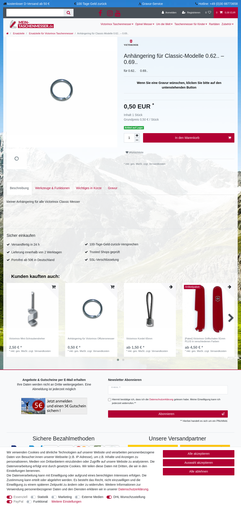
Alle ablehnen (198, 471)
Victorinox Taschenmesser (116, 24)
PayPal (18, 501)
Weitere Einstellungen (66, 501)
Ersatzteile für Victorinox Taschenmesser (51, 33)
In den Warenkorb (203, 138)
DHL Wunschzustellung (129, 497)
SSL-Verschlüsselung (104, 256)
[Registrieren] (191, 12)
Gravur (113, 184)
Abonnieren (191, 407)
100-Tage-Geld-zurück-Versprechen (113, 241)
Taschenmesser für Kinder (189, 24)
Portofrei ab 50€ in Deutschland (32, 256)
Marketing (65, 497)
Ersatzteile (18, 33)
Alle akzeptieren (199, 453)
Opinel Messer (143, 24)
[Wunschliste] (208, 12)
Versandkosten (156, 164)
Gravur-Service (152, 3)
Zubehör (227, 24)
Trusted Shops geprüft (104, 248)
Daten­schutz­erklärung (133, 489)
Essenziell (21, 497)
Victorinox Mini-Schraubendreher (27, 335)
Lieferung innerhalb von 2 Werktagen (36, 248)
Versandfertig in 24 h (25, 241)
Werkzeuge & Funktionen (52, 184)
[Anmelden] (169, 12)
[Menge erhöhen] (137, 135)
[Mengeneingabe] (129, 138)
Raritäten (214, 24)
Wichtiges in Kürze (89, 184)
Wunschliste (134, 152)
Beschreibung (19, 184)
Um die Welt (163, 24)
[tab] (19, 184)
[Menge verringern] (137, 140)
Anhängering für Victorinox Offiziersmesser (91, 335)
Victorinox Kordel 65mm (139, 335)
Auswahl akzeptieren (198, 462)
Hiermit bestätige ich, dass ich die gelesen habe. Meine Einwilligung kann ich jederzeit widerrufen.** (166, 394)
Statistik (42, 497)
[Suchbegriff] (35, 12)
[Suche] (69, 12)
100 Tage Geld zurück (92, 3)
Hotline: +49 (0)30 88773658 (218, 3)
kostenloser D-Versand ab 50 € (28, 3)
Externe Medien (92, 497)
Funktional (40, 501)
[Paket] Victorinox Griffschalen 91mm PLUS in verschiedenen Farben (205, 336)
